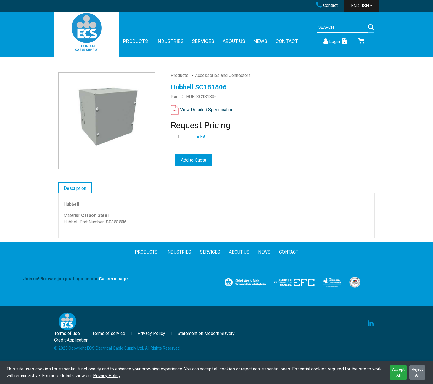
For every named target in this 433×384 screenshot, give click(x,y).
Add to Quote (193, 160)
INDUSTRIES (170, 41)
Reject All (417, 372)
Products (179, 75)
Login (331, 41)
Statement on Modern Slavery (206, 333)
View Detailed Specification (206, 109)
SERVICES (203, 41)
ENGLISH (360, 5)
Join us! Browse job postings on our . (76, 278)
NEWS (260, 41)
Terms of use (67, 333)
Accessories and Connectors (223, 75)
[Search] (342, 27)
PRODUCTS (135, 41)
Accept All (398, 372)
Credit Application (71, 340)
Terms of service (108, 333)
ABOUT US (234, 41)
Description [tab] (75, 188)
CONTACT (287, 41)
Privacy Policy (106, 375)
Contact (327, 5)
